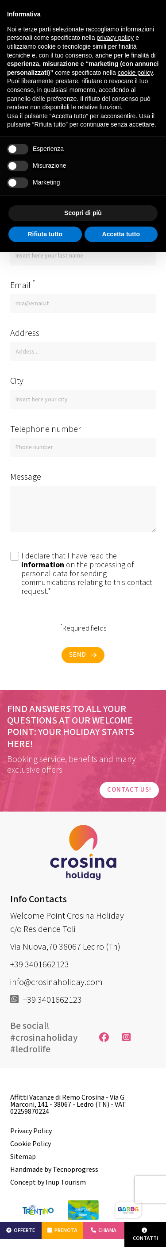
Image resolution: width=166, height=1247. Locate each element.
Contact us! (129, 789)
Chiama (103, 1230)
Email (22, 285)
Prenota (62, 1230)
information (42, 565)
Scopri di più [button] (83, 212)
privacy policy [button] (115, 37)
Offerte (20, 1230)
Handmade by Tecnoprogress (54, 1169)
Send (83, 654)
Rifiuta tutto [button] (44, 234)
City (16, 381)
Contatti (145, 1235)
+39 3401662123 (39, 964)
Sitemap (23, 1156)
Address (24, 333)
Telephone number (45, 429)
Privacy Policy (31, 1131)
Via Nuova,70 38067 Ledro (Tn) (65, 947)
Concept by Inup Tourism (48, 1182)
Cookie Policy (30, 1143)
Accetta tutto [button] (121, 234)
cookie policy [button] (135, 72)
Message (25, 477)
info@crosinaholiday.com (56, 982)
